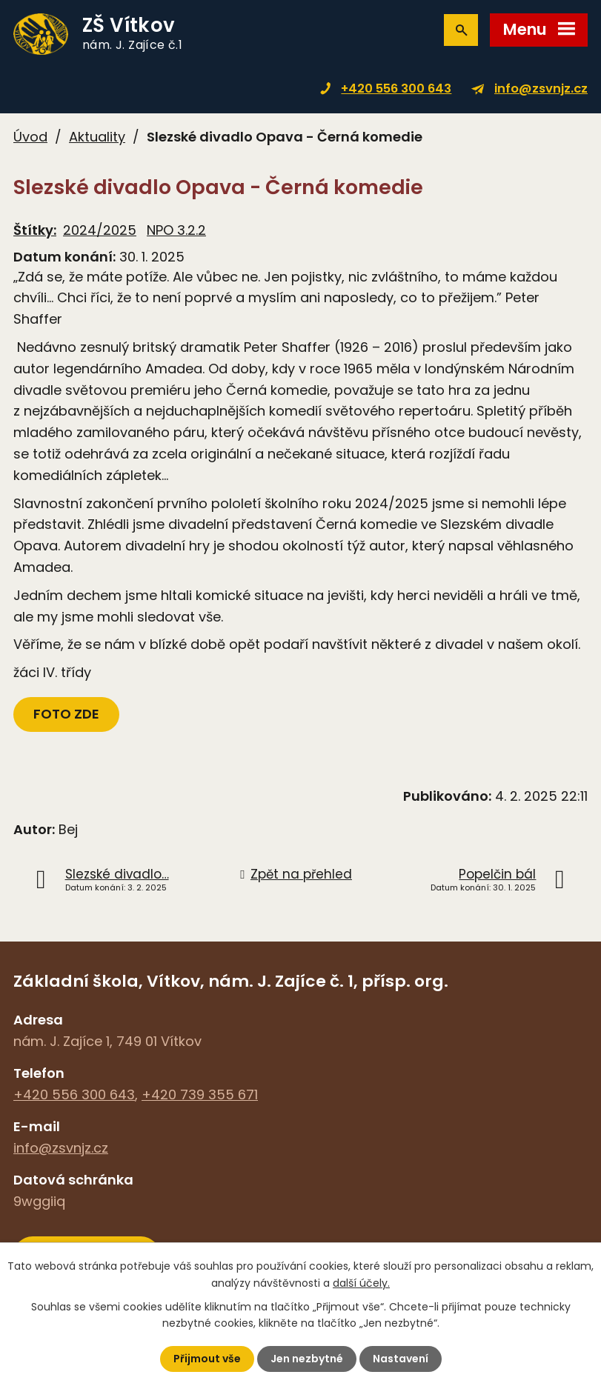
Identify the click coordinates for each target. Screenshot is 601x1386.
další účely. (361, 1282)
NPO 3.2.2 (176, 230)
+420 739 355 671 (200, 1094)
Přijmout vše (207, 1358)
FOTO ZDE (66, 713)
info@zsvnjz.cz (541, 88)
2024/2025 (99, 230)
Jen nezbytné (306, 1358)
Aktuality (97, 136)
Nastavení (400, 1358)
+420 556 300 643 (396, 88)
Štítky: (34, 230)
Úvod (30, 136)
